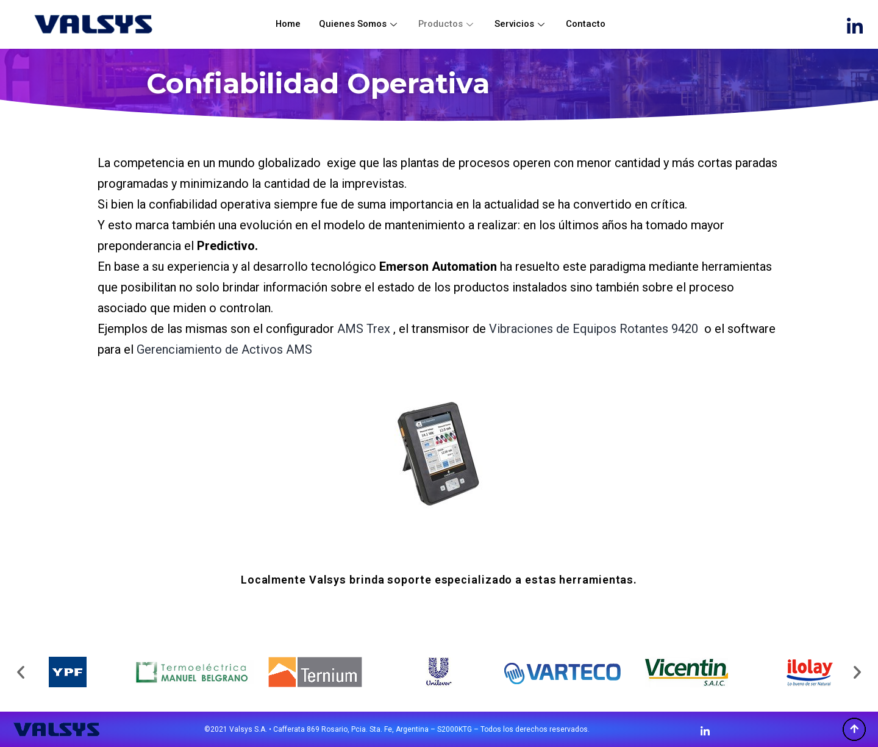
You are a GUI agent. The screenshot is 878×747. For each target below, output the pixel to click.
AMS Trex (363, 328)
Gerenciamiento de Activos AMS (224, 349)
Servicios (521, 23)
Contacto (586, 23)
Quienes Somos (359, 23)
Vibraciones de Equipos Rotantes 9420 (593, 328)
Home (288, 23)
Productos (447, 23)
